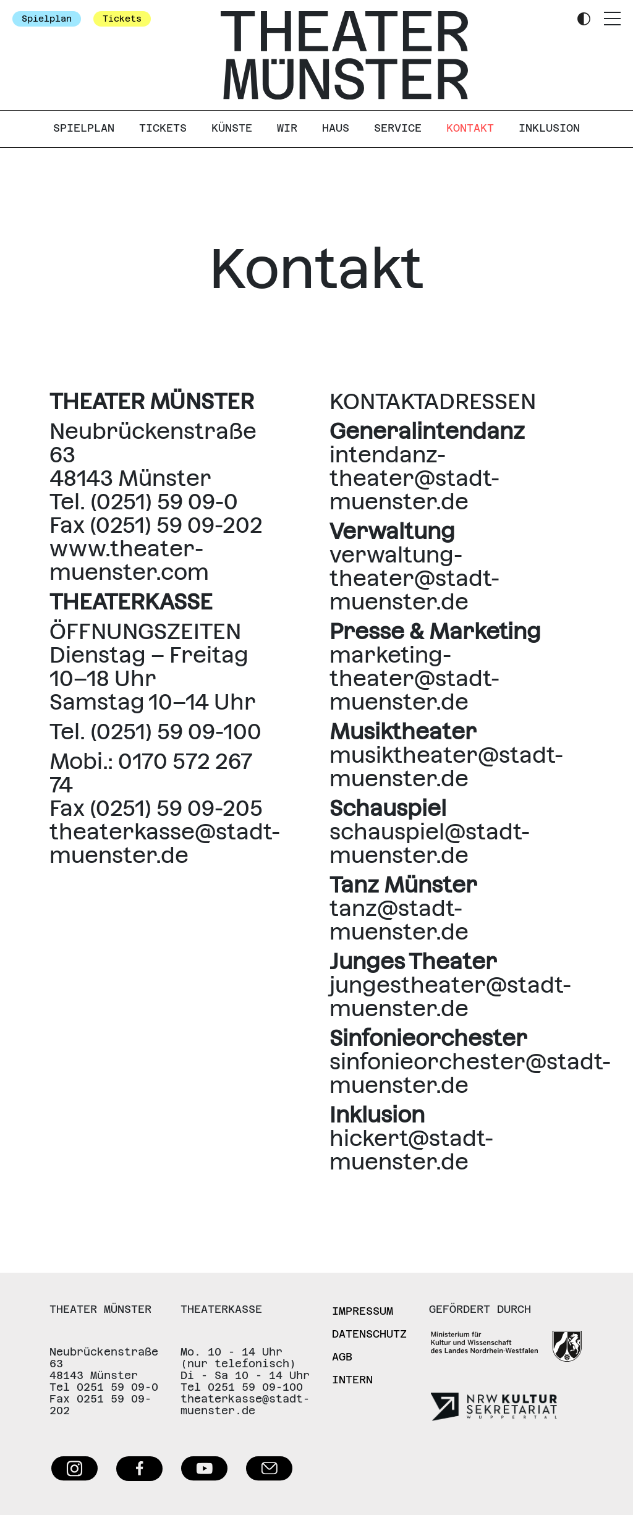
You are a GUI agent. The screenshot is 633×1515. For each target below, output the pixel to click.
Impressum (362, 1311)
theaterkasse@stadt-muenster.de (164, 843)
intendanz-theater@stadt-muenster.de (414, 478)
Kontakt (470, 128)
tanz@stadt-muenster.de (399, 920)
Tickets (122, 18)
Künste (231, 128)
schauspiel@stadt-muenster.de (429, 843)
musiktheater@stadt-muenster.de (446, 766)
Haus (335, 128)
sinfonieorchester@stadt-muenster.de (470, 1073)
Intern (352, 1379)
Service (398, 128)
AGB (342, 1357)
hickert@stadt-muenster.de (411, 1150)
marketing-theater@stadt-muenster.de (414, 678)
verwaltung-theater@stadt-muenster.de (414, 578)
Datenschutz (369, 1334)
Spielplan (47, 18)
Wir (287, 128)
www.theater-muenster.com (129, 560)
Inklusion (549, 128)
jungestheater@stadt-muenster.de (450, 996)
